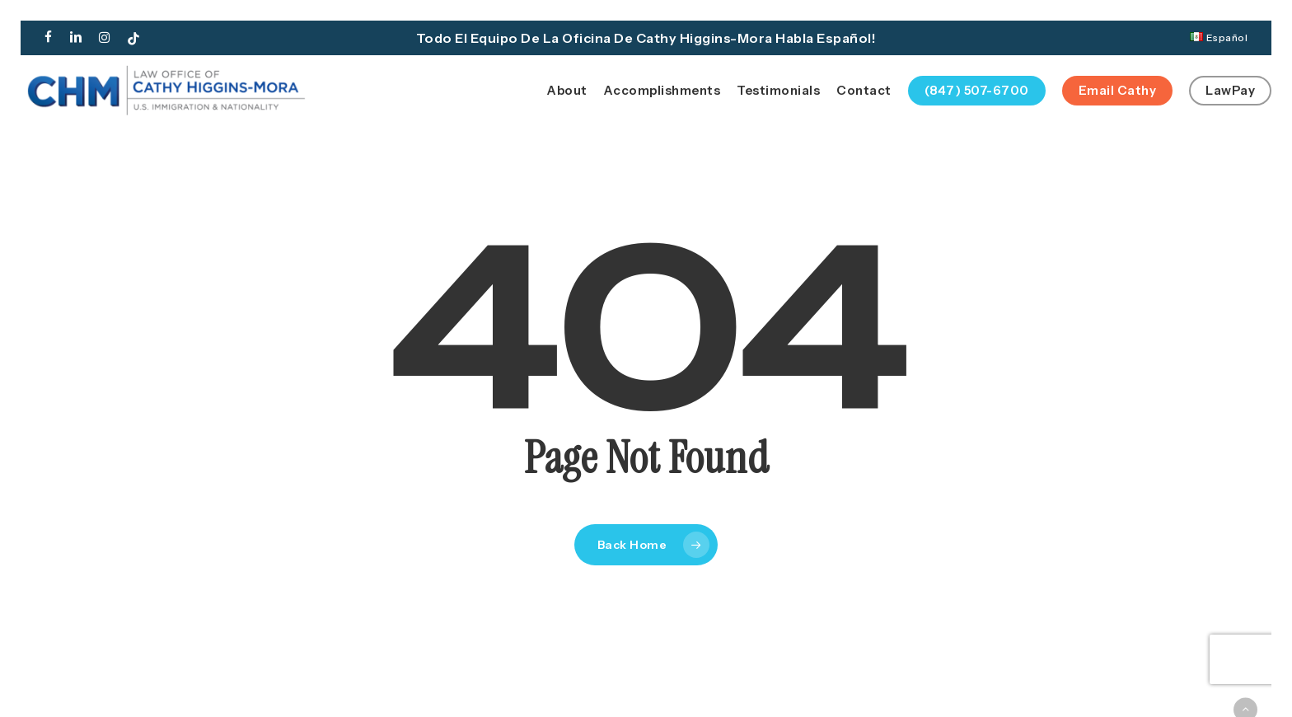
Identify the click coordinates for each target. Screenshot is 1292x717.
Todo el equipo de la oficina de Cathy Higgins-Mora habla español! (646, 38)
